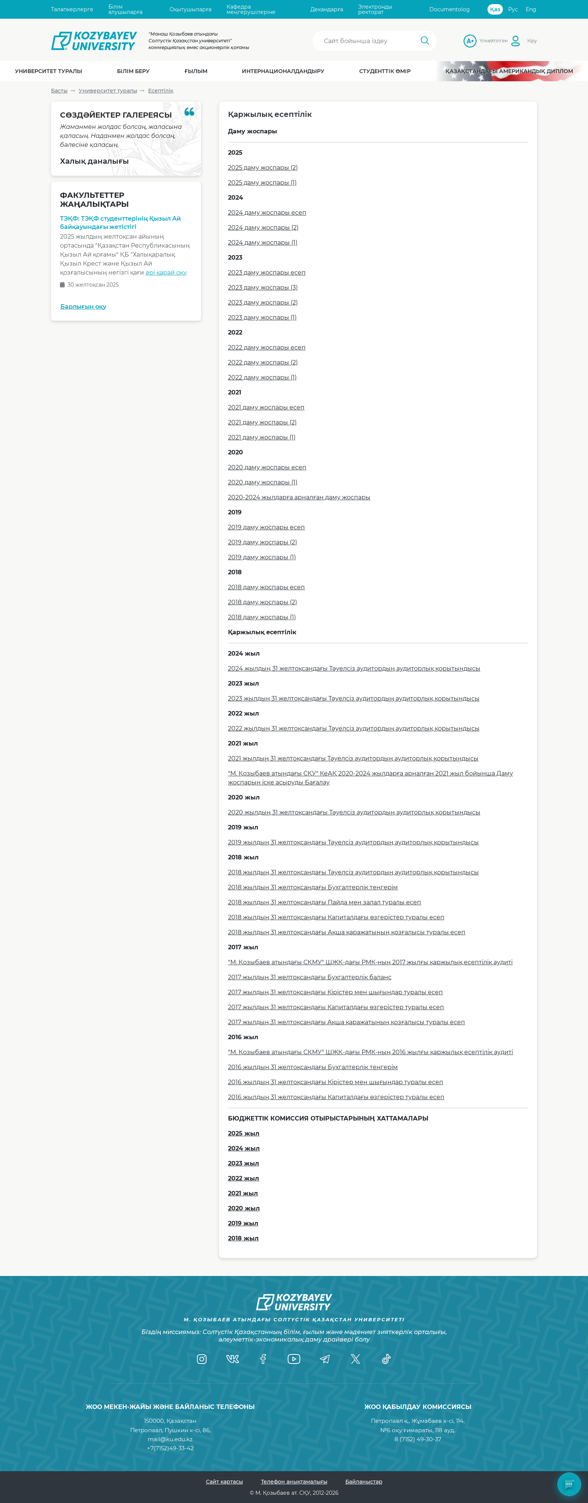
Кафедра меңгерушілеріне (251, 9)
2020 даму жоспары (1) (262, 482)
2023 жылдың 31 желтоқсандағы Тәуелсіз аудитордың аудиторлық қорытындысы (354, 698)
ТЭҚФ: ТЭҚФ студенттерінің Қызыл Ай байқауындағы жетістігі (120, 222)
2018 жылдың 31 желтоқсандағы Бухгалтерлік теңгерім (313, 887)
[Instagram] (201, 1358)
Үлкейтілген (482, 40)
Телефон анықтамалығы (294, 1481)
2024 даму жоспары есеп (267, 212)
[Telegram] (324, 1358)
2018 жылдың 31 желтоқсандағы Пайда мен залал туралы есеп (324, 902)
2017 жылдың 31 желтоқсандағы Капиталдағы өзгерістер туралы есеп (336, 1007)
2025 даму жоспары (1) (262, 182)
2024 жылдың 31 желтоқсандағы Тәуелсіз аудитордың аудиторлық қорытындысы (354, 668)
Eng (531, 9)
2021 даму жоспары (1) (262, 437)
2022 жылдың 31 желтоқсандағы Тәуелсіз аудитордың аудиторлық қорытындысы (354, 728)
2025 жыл (244, 1133)
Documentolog (449, 9)
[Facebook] (263, 1358)
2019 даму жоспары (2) (262, 542)
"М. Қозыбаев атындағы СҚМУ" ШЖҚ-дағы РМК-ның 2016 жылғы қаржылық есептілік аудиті (370, 1052)
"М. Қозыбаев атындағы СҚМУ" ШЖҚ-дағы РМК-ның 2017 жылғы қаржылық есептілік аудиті (370, 962)
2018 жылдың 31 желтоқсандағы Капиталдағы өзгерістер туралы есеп (336, 917)
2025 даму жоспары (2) (263, 167)
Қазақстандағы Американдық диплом (509, 71)
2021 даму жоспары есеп (266, 407)
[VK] (232, 1358)
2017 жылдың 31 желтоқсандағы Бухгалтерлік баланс (310, 977)
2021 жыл (243, 1193)
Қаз (495, 9)
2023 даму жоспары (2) (263, 302)
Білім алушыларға (125, 9)
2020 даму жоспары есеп (267, 467)
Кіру (532, 40)
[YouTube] (294, 1358)
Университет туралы (108, 90)
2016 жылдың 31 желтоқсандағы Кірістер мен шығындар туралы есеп (335, 1082)
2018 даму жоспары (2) (262, 602)
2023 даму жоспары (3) (263, 287)
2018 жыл (243, 1238)
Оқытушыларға (191, 9)
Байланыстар (363, 1481)
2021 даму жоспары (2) (262, 422)
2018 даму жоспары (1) (262, 617)
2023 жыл (243, 1163)
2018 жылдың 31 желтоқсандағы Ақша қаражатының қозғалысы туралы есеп (346, 932)
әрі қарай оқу (166, 272)
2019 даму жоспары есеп (266, 527)
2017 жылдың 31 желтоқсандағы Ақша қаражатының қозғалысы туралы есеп (346, 1022)
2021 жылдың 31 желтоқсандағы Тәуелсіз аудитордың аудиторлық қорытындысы (353, 758)
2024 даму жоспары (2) (263, 227)
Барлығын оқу (83, 306)
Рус (513, 9)
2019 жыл (243, 1223)
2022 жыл (243, 1178)
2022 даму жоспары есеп (267, 347)
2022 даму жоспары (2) (263, 362)
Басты (59, 90)
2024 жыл (244, 1148)
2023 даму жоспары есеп (267, 272)
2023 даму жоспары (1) (262, 317)
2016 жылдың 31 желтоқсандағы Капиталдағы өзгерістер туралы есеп (336, 1097)
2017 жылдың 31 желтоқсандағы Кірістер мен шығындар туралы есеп (335, 992)
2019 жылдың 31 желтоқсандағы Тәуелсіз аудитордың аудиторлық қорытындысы (353, 842)
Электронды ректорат (375, 9)
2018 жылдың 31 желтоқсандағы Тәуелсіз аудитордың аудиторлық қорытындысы (353, 872)
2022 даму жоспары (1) (262, 377)
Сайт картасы (224, 1481)
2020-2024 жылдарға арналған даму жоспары (299, 497)
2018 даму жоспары (258, 587)
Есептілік (160, 90)
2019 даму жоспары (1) (262, 557)
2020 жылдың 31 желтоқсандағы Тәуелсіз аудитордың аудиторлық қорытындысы (354, 812)
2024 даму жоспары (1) (262, 242)
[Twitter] (355, 1358)
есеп (296, 587)
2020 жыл (244, 1208)
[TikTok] (386, 1358)
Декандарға (326, 9)
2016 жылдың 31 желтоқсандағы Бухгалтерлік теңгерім (313, 1067)
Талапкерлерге (72, 9)
